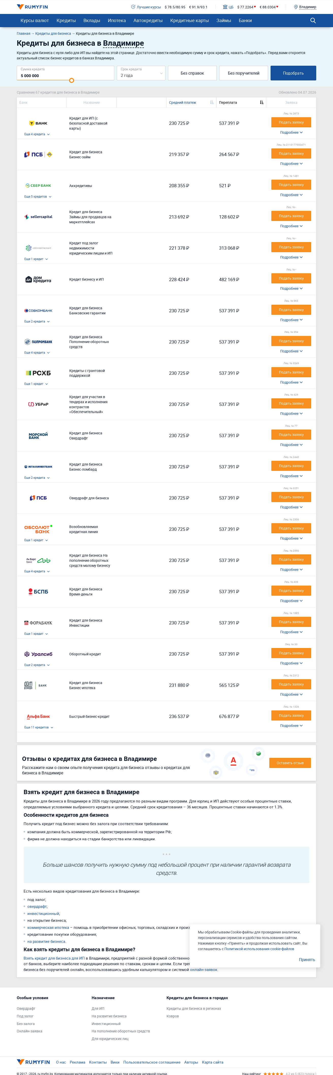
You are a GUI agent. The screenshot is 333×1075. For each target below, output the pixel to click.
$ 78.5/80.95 (175, 7)
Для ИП (98, 1008)
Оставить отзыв (290, 762)
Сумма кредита (33, 69)
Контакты (98, 1062)
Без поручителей (243, 73)
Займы (224, 20)
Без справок (192, 73)
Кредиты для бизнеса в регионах (193, 1008)
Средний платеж (182, 102)
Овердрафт (26, 1008)
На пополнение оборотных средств (121, 1031)
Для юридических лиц (110, 1038)
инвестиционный (43, 913)
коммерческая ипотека (48, 927)
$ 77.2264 (245, 7)
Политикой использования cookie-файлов (259, 948)
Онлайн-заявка (29, 1031)
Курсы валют (35, 20)
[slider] (71, 80)
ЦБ (228, 7)
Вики (115, 1062)
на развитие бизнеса (46, 941)
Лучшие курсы (146, 7)
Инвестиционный (106, 1023)
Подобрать (293, 73)
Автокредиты (148, 20)
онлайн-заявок (203, 969)
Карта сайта (212, 1062)
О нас (61, 1062)
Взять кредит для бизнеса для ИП (54, 958)
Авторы (191, 1062)
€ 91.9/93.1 (198, 7)
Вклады (92, 20)
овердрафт (37, 906)
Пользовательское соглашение (151, 1062)
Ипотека (117, 20)
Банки (245, 20)
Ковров (172, 1016)
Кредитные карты (189, 20)
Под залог (25, 1016)
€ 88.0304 (268, 7)
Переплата (228, 102)
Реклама (77, 1062)
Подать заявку (291, 122)
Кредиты (66, 20)
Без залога (26, 1023)
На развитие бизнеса (109, 1016)
